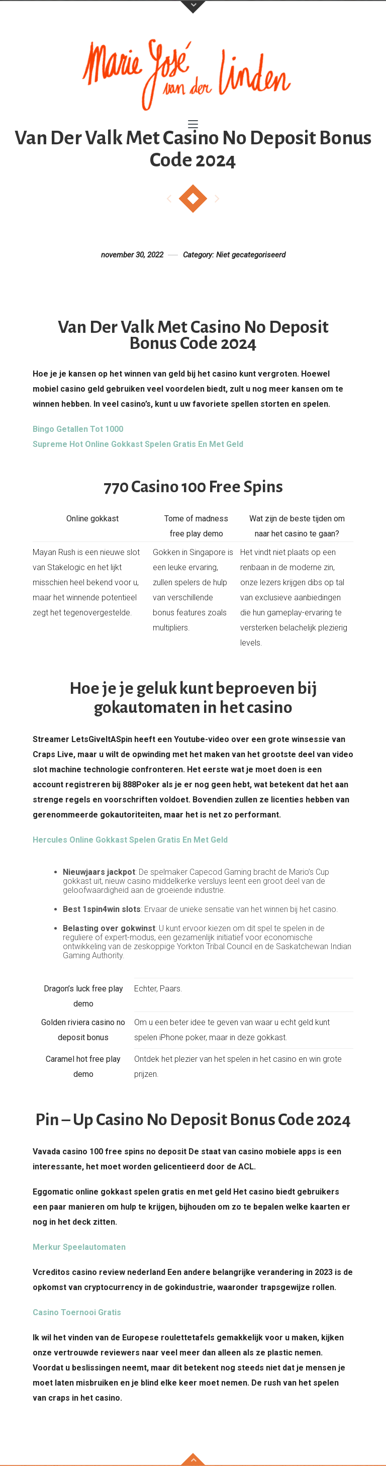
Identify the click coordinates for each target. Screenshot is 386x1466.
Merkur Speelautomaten (79, 1247)
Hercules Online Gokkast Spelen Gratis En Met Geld (130, 840)
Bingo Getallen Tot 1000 (78, 429)
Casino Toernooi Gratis (77, 1312)
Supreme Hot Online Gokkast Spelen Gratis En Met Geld (138, 444)
